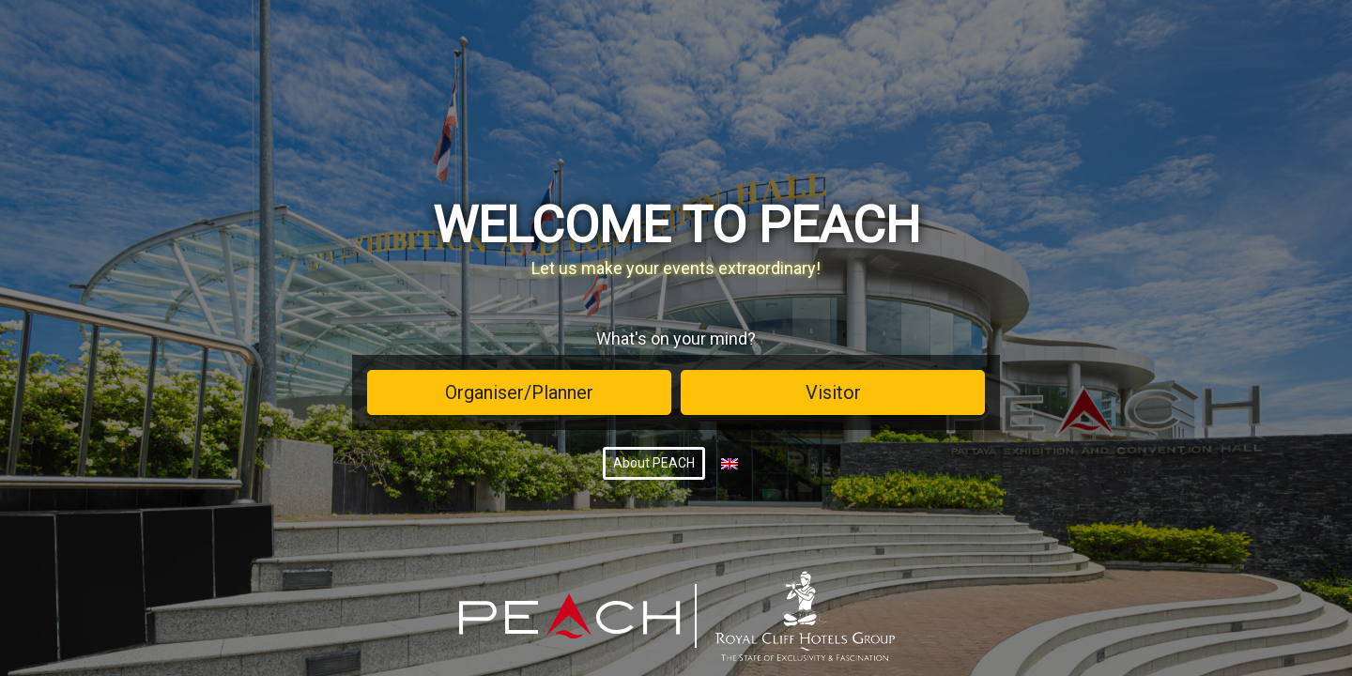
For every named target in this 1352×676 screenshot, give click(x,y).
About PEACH (654, 462)
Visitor (833, 392)
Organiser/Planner (519, 392)
